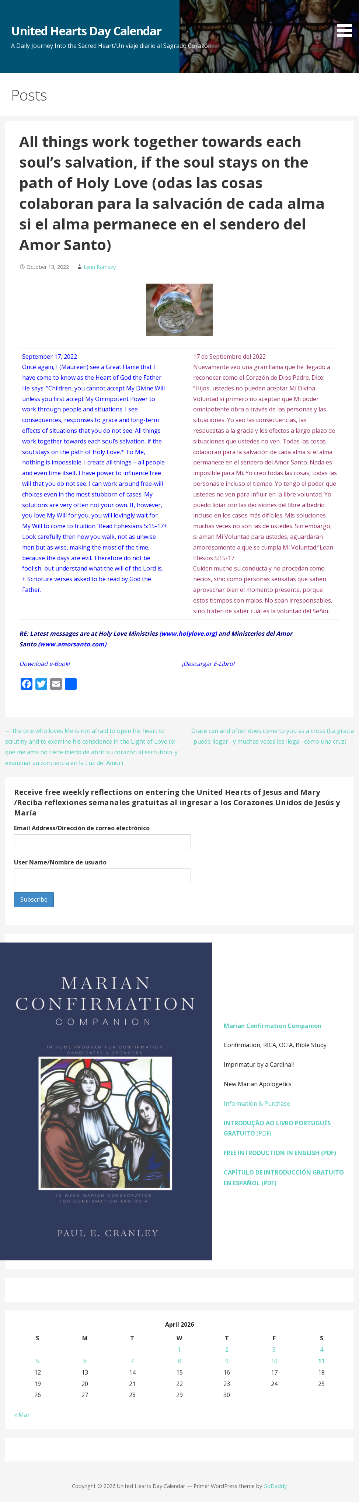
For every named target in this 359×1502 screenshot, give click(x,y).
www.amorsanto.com (72, 644)
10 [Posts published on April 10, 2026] (274, 1361)
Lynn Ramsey (100, 266)
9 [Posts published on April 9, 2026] (227, 1361)
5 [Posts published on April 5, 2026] (37, 1361)
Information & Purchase (257, 1103)
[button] (347, 20)
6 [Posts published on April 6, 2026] (85, 1361)
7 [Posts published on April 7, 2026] (132, 1361)
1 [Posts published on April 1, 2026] (179, 1349)
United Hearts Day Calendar (86, 31)
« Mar (22, 1415)
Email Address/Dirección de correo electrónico (82, 828)
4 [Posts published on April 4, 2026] (321, 1349)
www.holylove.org (188, 633)
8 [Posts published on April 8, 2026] (179, 1361)
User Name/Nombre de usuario (60, 862)
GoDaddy (275, 1485)
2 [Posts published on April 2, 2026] (227, 1349)
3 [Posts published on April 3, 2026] (274, 1349)
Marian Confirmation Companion (272, 1026)
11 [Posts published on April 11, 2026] (321, 1361)
